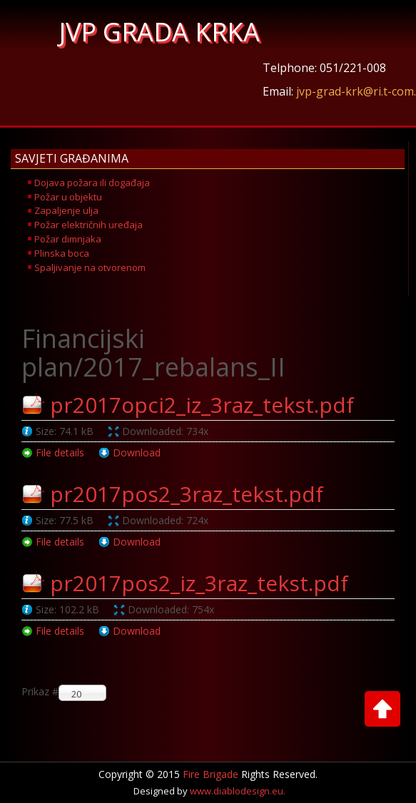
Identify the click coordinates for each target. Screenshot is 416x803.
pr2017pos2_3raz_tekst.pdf (186, 493)
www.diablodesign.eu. (237, 790)
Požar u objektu (68, 196)
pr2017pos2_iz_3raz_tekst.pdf (199, 583)
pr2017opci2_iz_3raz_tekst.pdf (202, 404)
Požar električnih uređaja (88, 224)
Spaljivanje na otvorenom (90, 267)
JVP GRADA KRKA (159, 31)
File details (60, 452)
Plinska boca (61, 253)
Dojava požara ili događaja (92, 182)
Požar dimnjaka (67, 238)
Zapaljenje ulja (66, 210)
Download (137, 452)
